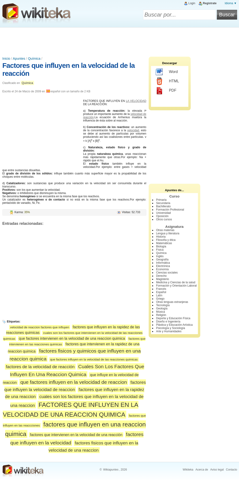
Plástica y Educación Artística (174, 324)
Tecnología (163, 305)
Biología (161, 246)
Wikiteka (188, 469)
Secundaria (163, 203)
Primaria (161, 199)
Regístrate (210, 3)
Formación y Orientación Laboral (176, 285)
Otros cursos (164, 219)
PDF (166, 90)
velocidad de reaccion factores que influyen (39, 327)
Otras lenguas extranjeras (172, 302)
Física (160, 249)
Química (34, 58)
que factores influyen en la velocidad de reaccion (73, 382)
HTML (167, 81)
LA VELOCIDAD (136, 101)
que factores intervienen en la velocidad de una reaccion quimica (72, 338)
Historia (161, 236)
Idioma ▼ (231, 3)
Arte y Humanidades (169, 331)
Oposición (162, 216)
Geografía (162, 259)
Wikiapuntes (110, 469)
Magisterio (162, 279)
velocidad (133, 130)
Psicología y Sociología (170, 328)
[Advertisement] (119, 40)
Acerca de (201, 469)
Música (160, 311)
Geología (162, 308)
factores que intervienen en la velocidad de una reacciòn (76, 435)
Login (191, 3)
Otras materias (165, 230)
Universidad (163, 213)
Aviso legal (217, 469)
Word (167, 72)
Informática (163, 262)
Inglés (160, 256)
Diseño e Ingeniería (168, 321)
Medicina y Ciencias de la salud (175, 282)
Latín (159, 295)
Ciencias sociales (167, 272)
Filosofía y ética (166, 240)
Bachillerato (163, 206)
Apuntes (19, 58)
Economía (162, 269)
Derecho (161, 275)
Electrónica (163, 266)
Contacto (231, 469)
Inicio (6, 58)
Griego (160, 298)
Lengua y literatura (167, 233)
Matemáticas (164, 243)
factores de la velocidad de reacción (40, 366)
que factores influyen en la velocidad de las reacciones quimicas (94, 359)
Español (161, 292)
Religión (161, 315)
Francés (161, 289)
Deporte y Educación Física (173, 318)
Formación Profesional (170, 209)
